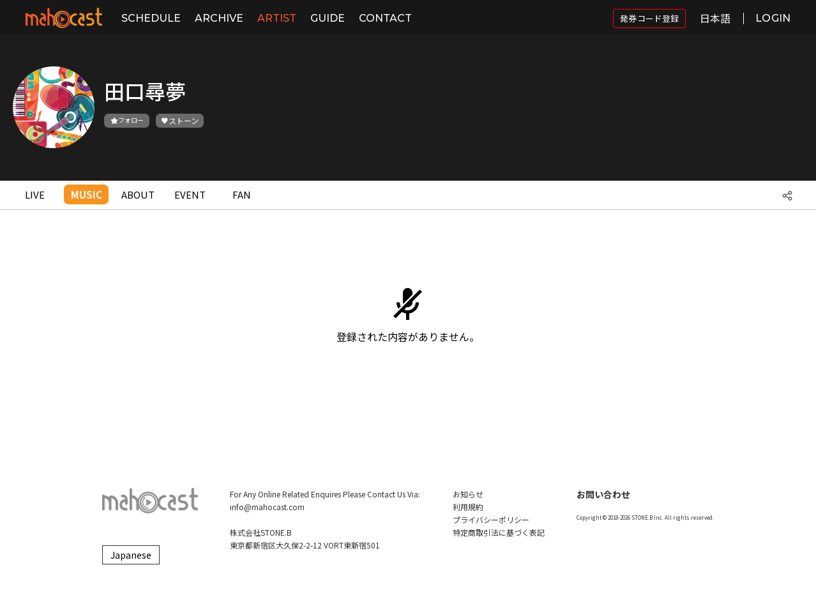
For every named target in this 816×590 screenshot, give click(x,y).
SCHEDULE (151, 18)
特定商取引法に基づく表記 (499, 532)
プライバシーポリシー (491, 519)
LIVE (35, 194)
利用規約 (468, 506)
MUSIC (86, 194)
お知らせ (468, 493)
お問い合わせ (603, 494)
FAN (241, 194)
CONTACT (385, 18)
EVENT (190, 194)
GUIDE (327, 18)
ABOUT (138, 194)
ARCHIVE (219, 18)
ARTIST (276, 18)
